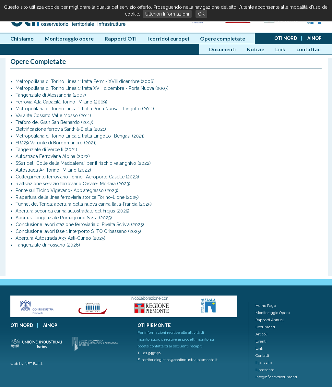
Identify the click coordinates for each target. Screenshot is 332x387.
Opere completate (222, 38)
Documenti (222, 49)
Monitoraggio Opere (272, 312)
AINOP (314, 38)
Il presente (264, 370)
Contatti (262, 355)
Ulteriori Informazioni (167, 14)
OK (201, 14)
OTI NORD (285, 38)
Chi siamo (22, 38)
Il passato (263, 362)
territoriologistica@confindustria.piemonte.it (180, 359)
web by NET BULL (26, 363)
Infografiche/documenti (276, 377)
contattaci (309, 49)
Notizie (255, 49)
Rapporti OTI (120, 38)
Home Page (265, 305)
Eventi (261, 341)
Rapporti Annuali (270, 320)
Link (280, 49)
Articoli (261, 334)
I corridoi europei (168, 38)
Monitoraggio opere (69, 38)
